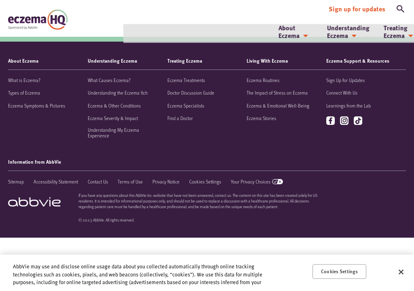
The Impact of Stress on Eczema (277, 92)
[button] (400, 7)
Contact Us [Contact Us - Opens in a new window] (98, 181)
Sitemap (16, 181)
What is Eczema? (24, 80)
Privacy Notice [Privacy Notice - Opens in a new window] (166, 181)
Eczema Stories (261, 118)
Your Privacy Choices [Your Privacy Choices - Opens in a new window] (250, 181)
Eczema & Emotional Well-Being (278, 105)
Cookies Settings (205, 181)
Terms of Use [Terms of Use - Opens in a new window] (130, 181)
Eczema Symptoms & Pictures (36, 105)
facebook (331, 121)
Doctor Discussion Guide (190, 92)
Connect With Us (341, 92)
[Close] (401, 272)
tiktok (359, 121)
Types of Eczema (24, 92)
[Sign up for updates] (357, 7)
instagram (345, 121)
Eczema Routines (263, 80)
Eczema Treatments (186, 80)
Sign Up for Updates (345, 80)
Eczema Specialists (185, 105)
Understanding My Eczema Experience (113, 132)
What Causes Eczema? (109, 80)
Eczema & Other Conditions (114, 105)
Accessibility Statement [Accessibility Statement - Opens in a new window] (56, 181)
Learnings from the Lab (348, 105)
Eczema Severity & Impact (113, 118)
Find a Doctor (180, 118)
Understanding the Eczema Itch (118, 92)
